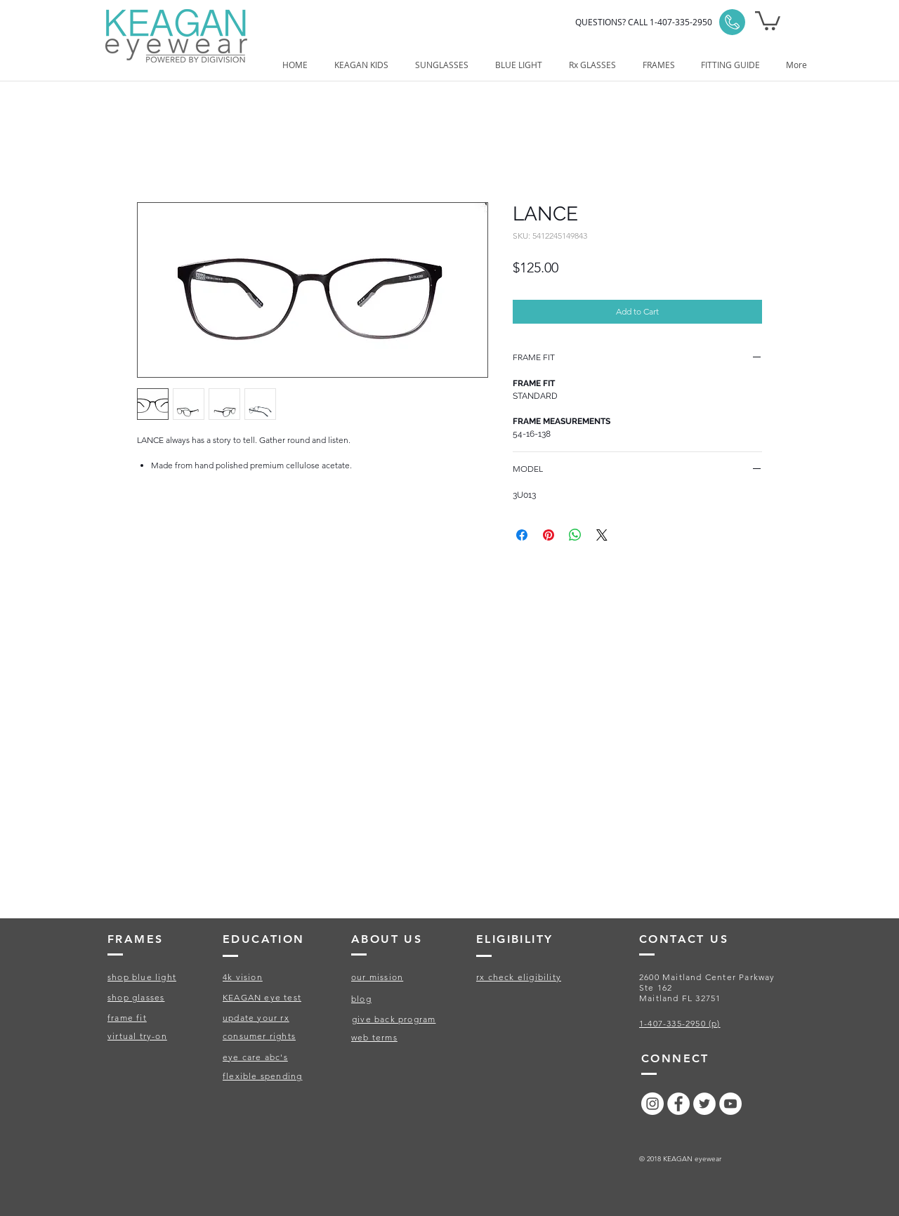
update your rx (256, 1017)
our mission (377, 977)
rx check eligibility (518, 977)
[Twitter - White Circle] (704, 1103)
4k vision (243, 977)
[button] (767, 19)
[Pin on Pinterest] (548, 535)
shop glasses (135, 997)
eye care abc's (255, 1057)
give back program (393, 1019)
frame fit (127, 1017)
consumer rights (259, 1036)
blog (361, 998)
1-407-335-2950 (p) (680, 1023)
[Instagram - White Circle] (652, 1103)
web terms (374, 1037)
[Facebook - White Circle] (678, 1103)
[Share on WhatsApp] (575, 535)
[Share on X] (601, 535)
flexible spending (262, 1076)
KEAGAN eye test (262, 997)
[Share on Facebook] (521, 535)
